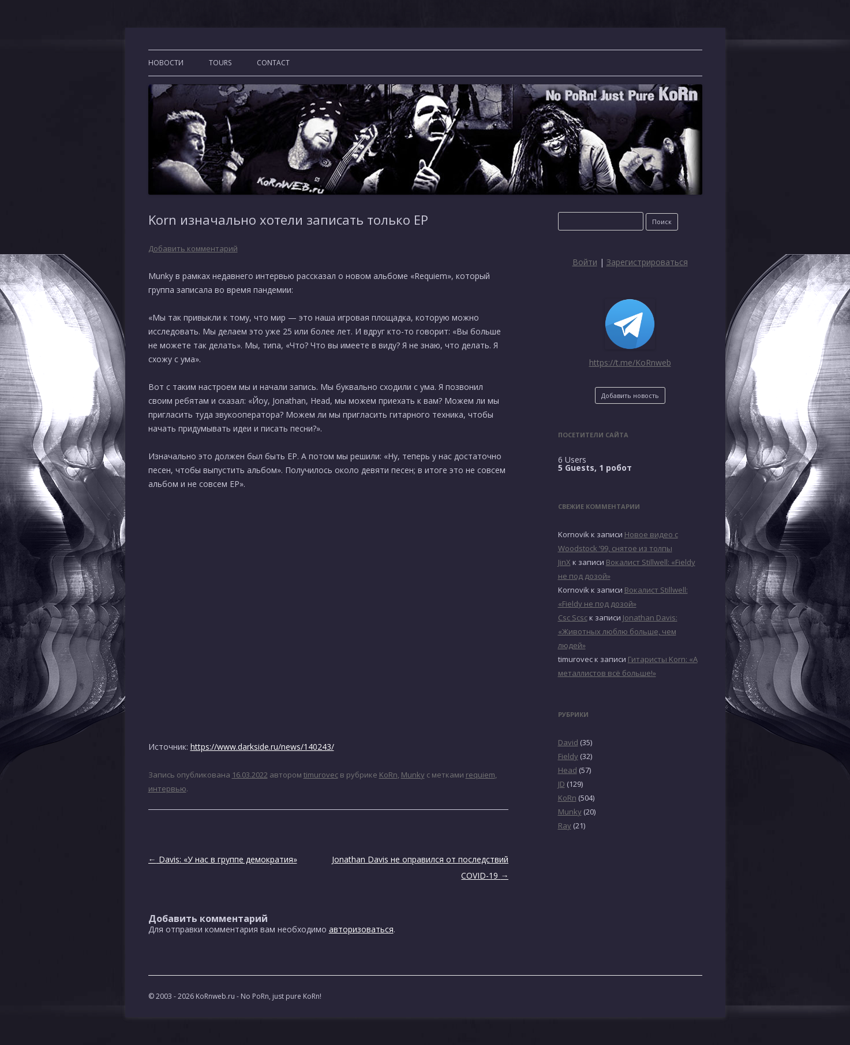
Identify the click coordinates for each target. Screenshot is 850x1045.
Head (567, 770)
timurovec (321, 774)
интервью (167, 788)
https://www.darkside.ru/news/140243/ (262, 746)
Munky (413, 774)
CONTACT (273, 63)
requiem (480, 774)
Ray (564, 825)
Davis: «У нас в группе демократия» (222, 859)
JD (561, 784)
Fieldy (568, 756)
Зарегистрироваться (647, 261)
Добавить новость (630, 395)
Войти (584, 261)
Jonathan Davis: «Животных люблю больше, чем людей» (617, 631)
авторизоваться (361, 929)
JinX (564, 562)
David (568, 742)
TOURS (220, 63)
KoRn (388, 774)
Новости (166, 63)
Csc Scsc (572, 617)
